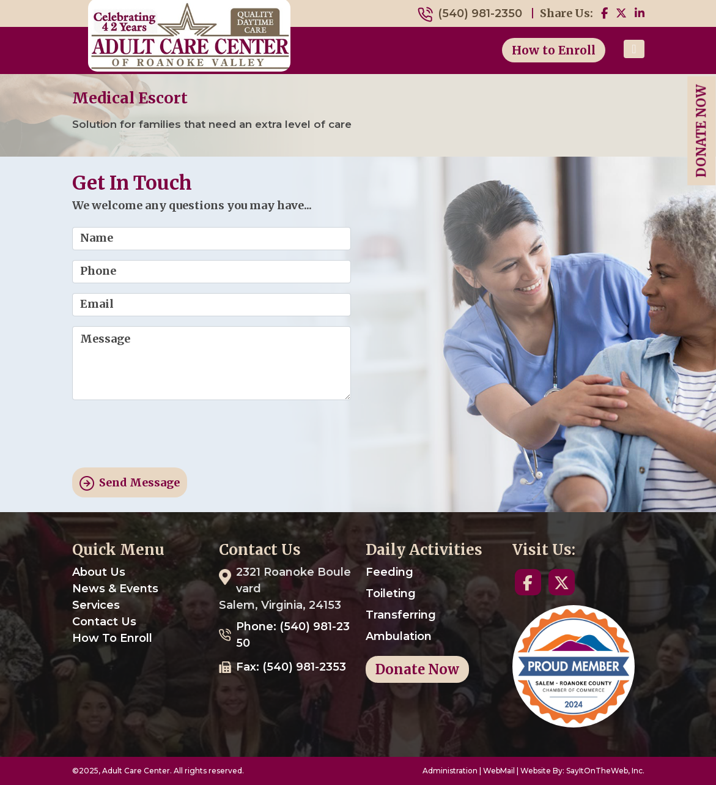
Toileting (391, 593)
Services (96, 605)
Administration (450, 770)
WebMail (499, 770)
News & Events (115, 588)
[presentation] (165, 434)
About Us (98, 572)
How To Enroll (112, 638)
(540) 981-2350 (480, 13)
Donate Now (701, 130)
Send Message (129, 483)
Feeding (389, 572)
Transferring (401, 615)
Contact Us (104, 621)
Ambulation (399, 636)
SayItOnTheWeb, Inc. (605, 770)
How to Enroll (554, 50)
